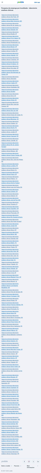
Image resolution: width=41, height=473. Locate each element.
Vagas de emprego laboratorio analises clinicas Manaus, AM (10, 150)
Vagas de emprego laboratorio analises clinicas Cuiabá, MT (10, 82)
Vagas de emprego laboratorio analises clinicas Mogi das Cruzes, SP (12, 348)
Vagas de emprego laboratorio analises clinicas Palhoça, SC (10, 329)
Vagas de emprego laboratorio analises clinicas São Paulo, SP (10, 16)
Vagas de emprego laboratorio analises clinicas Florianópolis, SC (10, 41)
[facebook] (24, 461)
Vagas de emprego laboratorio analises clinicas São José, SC (10, 254)
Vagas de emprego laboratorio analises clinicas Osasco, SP (10, 353)
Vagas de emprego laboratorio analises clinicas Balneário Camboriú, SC (11, 334)
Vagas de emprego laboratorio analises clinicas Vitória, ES (10, 99)
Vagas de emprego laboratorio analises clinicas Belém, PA (10, 242)
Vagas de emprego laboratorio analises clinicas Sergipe (10, 90)
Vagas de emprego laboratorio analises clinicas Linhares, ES (10, 190)
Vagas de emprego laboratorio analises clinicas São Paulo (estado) (11, 220)
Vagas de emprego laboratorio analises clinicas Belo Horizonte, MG (11, 20)
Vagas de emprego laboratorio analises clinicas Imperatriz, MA (10, 395)
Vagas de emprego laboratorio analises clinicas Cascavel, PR (10, 135)
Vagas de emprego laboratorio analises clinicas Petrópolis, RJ (10, 308)
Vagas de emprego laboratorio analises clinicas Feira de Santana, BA (11, 291)
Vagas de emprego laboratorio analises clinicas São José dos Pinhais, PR (12, 159)
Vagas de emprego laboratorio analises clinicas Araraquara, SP (10, 344)
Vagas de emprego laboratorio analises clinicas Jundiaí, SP (10, 131)
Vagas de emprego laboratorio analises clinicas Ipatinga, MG (10, 423)
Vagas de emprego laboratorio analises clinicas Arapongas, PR (10, 453)
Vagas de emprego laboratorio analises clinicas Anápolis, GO (10, 54)
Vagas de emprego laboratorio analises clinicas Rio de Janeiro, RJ (11, 24)
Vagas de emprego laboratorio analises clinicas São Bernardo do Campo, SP (10, 72)
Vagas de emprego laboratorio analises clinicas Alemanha (10, 77)
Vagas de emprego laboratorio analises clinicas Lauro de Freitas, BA (11, 186)
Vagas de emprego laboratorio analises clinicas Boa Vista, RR (10, 250)
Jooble (10, 471)
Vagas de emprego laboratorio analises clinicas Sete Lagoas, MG (11, 444)
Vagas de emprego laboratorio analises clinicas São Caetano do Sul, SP (11, 371)
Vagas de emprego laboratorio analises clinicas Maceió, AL (10, 280)
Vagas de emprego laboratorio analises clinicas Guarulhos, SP (10, 207)
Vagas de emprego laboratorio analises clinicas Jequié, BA (10, 225)
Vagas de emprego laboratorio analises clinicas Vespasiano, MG (10, 418)
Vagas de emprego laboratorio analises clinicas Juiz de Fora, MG (10, 199)
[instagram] (29, 461)
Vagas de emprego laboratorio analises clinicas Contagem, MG (10, 295)
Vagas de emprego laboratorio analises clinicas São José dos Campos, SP (10, 104)
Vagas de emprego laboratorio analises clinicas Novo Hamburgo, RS (11, 325)
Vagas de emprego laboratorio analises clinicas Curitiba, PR (10, 50)
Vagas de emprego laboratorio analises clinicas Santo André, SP (10, 365)
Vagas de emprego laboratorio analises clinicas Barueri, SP (10, 46)
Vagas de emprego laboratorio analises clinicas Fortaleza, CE (10, 63)
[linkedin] (38, 461)
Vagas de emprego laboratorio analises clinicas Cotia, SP (10, 272)
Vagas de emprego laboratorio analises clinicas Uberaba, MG (10, 237)
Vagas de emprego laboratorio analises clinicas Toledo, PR (10, 246)
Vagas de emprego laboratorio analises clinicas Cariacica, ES (10, 391)
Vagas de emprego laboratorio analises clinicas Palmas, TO (10, 177)
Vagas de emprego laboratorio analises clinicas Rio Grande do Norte (11, 216)
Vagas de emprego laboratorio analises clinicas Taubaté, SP (10, 361)
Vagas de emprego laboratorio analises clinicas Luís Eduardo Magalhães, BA (10, 285)
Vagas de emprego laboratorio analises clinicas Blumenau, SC (10, 118)
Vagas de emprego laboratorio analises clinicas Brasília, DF (10, 33)
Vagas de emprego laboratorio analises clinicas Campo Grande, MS (11, 154)
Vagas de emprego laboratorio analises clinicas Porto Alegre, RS (10, 37)
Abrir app (37, 2)
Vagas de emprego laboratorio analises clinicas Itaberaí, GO (10, 195)
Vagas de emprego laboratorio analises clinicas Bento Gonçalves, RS (12, 316)
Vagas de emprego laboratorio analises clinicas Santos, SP (10, 357)
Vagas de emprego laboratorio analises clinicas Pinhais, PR (10, 299)
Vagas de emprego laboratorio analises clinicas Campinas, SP (10, 58)
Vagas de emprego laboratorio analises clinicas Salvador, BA (10, 28)
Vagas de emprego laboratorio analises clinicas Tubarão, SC (10, 263)
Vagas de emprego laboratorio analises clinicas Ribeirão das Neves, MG (11, 413)
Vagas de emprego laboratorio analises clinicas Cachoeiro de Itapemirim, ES (10, 381)
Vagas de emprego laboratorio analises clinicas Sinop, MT (10, 229)
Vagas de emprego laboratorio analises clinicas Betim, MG (10, 233)
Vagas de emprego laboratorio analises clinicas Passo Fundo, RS (10, 321)
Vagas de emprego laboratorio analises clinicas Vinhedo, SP (10, 267)
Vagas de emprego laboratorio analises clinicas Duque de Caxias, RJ (12, 114)
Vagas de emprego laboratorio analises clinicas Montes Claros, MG (11, 427)
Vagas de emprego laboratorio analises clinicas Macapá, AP (10, 376)
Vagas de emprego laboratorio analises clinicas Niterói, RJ (10, 169)
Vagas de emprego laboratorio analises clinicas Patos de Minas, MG (11, 435)
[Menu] (2, 2)
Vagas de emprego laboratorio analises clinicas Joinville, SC (10, 139)
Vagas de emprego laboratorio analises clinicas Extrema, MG (10, 440)
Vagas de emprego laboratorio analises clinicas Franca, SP (10, 173)
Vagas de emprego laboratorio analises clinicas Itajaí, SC (10, 259)
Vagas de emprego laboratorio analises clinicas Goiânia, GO (10, 122)
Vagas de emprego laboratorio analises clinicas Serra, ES (10, 95)
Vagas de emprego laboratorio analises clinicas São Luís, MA (10, 109)
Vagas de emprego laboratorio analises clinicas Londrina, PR (10, 165)
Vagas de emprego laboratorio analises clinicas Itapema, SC (10, 340)
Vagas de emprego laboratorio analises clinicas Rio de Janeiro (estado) (10, 145)
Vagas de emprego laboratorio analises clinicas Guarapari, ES (10, 386)
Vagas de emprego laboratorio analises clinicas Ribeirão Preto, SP (11, 276)
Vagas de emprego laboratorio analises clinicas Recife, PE (10, 126)
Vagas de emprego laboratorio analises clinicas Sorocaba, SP (10, 67)
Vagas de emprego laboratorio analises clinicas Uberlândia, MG (10, 86)
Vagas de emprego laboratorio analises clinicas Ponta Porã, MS (10, 403)
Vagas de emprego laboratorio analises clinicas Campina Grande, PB (11, 448)
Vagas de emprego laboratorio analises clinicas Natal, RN (10, 312)
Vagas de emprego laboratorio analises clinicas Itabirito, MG (10, 431)
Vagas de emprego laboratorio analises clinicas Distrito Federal (10, 182)
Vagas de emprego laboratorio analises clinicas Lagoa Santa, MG (10, 408)
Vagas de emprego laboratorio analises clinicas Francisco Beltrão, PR (12, 304)
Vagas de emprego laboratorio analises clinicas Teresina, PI (10, 203)
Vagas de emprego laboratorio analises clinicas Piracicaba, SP (10, 212)
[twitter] (33, 461)
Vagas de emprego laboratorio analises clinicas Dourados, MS (10, 399)
